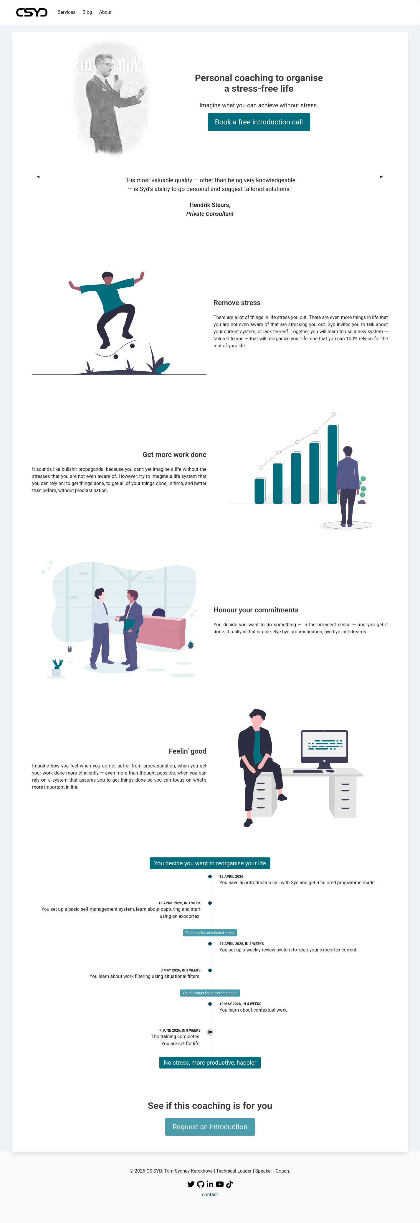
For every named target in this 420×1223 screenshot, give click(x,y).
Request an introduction (210, 1127)
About (105, 12)
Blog (87, 12)
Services (66, 12)
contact (210, 1194)
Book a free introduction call (259, 122)
